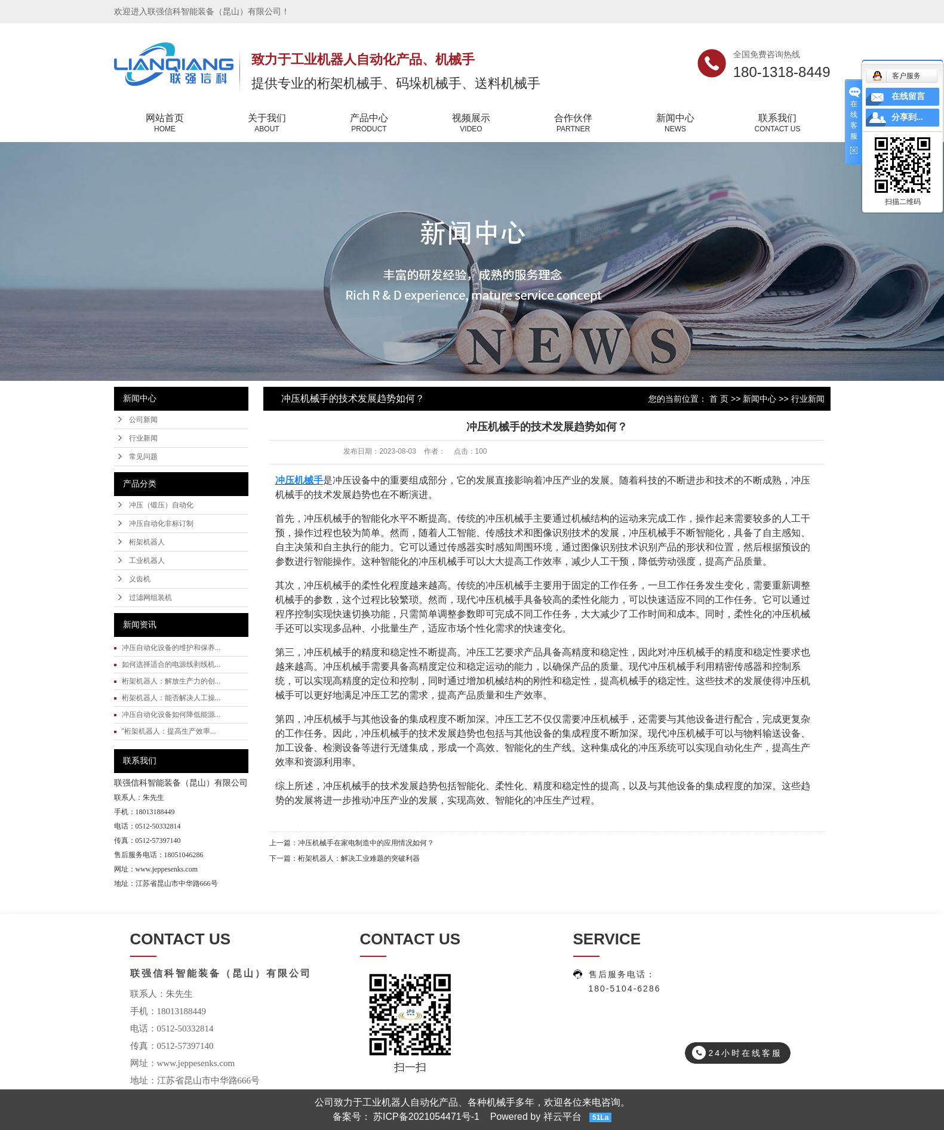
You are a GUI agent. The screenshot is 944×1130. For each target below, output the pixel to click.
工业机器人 (147, 560)
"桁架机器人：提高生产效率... (169, 731)
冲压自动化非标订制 (161, 523)
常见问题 (143, 456)
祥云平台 (562, 1116)
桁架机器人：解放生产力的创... (171, 681)
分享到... (907, 117)
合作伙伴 (573, 123)
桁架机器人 (147, 542)
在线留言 (908, 96)
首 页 (718, 399)
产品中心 (369, 123)
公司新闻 (143, 419)
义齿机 (139, 579)
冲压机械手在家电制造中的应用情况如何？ (366, 843)
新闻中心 (676, 123)
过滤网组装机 (150, 597)
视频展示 (471, 123)
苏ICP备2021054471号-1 (426, 1116)
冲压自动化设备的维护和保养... (171, 647)
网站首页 (165, 123)
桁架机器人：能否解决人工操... (171, 698)
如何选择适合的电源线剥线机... (171, 664)
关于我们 (267, 123)
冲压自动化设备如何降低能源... (171, 714)
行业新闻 (143, 438)
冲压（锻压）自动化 (161, 505)
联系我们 (778, 123)
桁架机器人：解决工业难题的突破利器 (359, 858)
